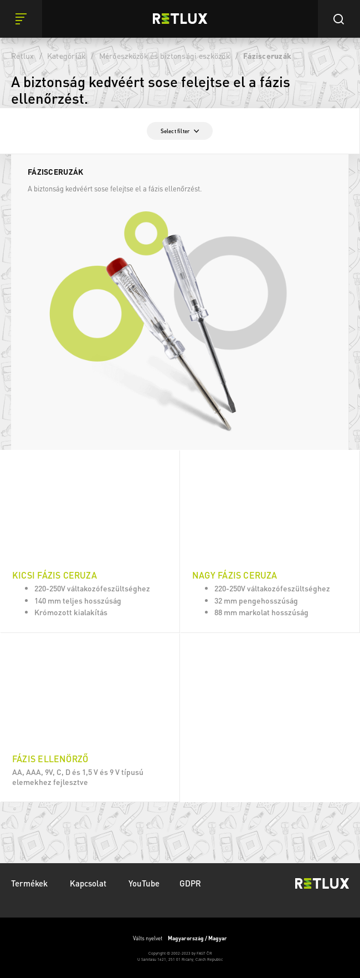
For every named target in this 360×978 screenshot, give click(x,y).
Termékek (30, 883)
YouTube (144, 883)
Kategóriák (66, 55)
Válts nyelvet (180, 938)
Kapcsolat (89, 883)
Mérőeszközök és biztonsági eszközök (164, 55)
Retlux (22, 55)
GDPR (190, 883)
